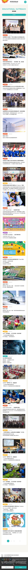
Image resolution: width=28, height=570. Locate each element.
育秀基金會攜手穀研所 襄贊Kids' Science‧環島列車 (14, 185)
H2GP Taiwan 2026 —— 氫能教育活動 (11, 210)
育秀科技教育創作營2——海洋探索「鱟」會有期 (13, 61)
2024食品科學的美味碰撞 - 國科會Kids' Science (13, 506)
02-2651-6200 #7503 (7, 556)
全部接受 (20, 567)
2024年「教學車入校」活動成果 (10, 457)
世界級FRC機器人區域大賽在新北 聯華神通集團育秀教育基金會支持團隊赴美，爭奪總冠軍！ (14, 160)
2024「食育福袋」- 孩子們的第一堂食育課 (12, 481)
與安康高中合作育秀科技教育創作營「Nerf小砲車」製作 (14, 259)
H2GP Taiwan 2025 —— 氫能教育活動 (11, 407)
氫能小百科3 (5, 136)
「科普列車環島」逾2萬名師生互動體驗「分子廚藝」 (14, 432)
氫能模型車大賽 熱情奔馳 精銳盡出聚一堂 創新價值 (14, 111)
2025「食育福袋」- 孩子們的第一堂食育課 (12, 333)
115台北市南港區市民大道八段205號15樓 (11, 555)
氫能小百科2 (5, 284)
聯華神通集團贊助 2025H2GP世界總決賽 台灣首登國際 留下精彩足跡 (14, 86)
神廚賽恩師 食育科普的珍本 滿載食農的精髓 (12, 531)
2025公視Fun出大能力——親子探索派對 (11, 234)
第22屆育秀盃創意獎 (7, 358)
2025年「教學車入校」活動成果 (10, 383)
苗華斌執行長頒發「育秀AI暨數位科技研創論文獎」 (14, 37)
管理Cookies (7, 567)
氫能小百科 (5, 308)
